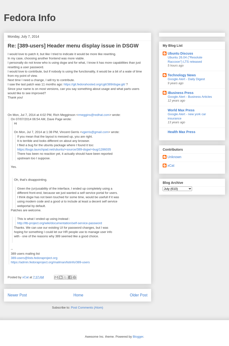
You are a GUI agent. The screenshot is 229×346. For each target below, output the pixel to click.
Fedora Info (30, 17)
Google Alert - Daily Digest (186, 79)
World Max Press (181, 110)
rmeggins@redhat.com (93, 115)
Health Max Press (181, 132)
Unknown (174, 157)
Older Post (138, 295)
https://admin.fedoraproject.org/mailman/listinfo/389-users (50, 262)
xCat (170, 165)
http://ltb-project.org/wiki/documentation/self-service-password (59, 223)
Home (78, 295)
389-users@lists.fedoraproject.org (34, 258)
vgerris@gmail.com (95, 132)
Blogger (138, 336)
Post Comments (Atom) (87, 307)
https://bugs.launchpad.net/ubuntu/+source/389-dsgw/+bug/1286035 (64, 149)
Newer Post (17, 295)
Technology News (182, 75)
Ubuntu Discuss (180, 53)
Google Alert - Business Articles (190, 96)
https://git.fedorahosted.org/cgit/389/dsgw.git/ (94, 84)
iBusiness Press (180, 93)
